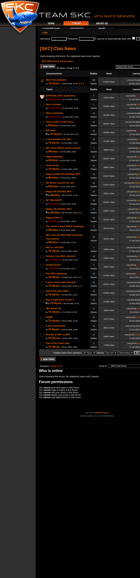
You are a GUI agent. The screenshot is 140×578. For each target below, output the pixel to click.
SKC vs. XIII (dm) (55, 247)
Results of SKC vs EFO (58, 334)
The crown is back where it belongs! (65, 226)
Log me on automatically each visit (116, 38)
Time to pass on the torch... (60, 122)
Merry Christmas (54, 113)
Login (45, 32)
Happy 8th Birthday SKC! (59, 191)
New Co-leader (53, 104)
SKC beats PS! (53, 308)
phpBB (90, 416)
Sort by (107, 353)
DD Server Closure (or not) (60, 183)
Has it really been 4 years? (60, 299)
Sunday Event (53, 265)
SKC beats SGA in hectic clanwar (63, 148)
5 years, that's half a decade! (61, 282)
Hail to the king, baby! (57, 291)
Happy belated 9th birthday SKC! (63, 174)
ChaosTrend (52, 165)
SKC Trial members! (56, 80)
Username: (45, 38)
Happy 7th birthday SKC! (59, 209)
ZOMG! (49, 317)
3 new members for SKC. (59, 139)
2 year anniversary (55, 326)
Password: (73, 38)
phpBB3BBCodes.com (102, 413)
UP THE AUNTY (54, 200)
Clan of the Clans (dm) (57, 343)
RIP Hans (51, 130)
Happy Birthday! (54, 156)
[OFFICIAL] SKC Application (61, 95)
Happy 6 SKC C (54, 217)
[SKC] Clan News (58, 48)
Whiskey (53, 125)
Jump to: (103, 366)
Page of (56, 366)
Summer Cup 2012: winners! (61, 256)
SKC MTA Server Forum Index (57, 61)
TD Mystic (54, 83)
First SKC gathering (56, 273)
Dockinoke (54, 99)
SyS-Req (53, 203)
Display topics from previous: (74, 353)
